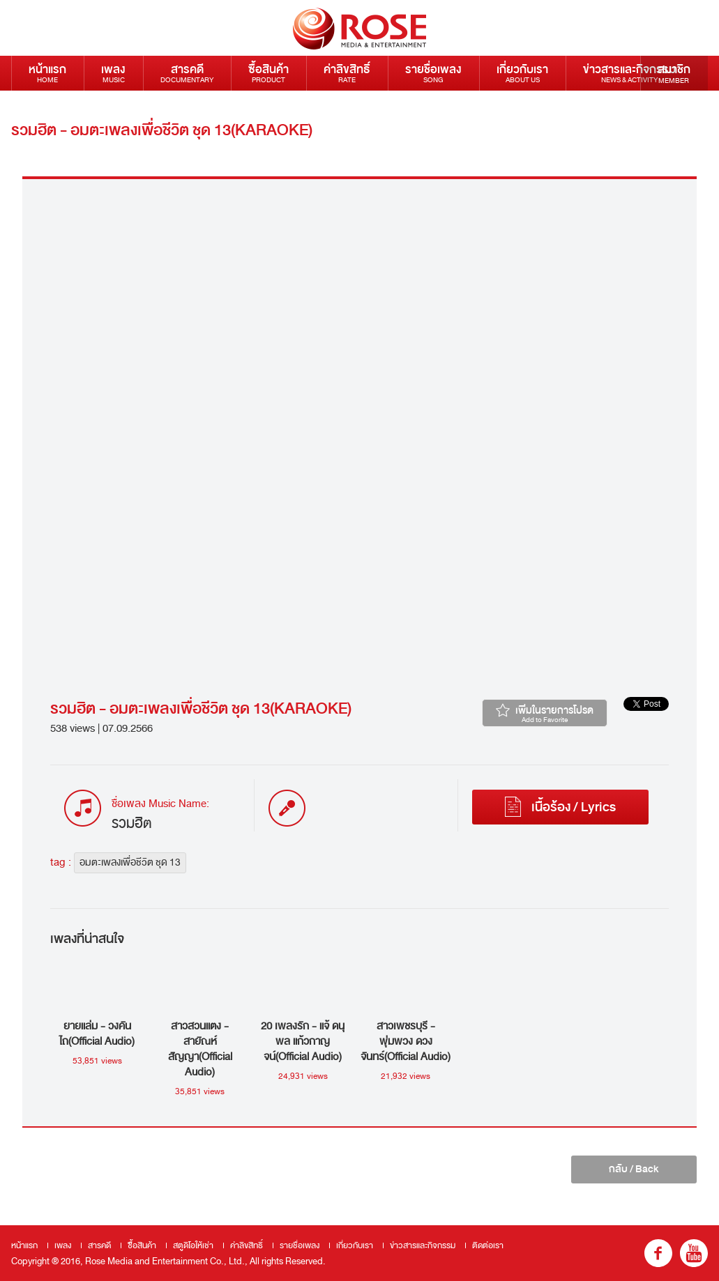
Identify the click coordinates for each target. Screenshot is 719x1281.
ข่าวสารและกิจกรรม (629, 73)
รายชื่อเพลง (433, 73)
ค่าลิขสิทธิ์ (347, 73)
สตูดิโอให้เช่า (193, 1245)
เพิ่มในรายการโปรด (544, 713)
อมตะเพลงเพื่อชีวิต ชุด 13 (130, 862)
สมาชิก (674, 73)
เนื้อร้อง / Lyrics (560, 807)
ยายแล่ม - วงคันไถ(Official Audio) (97, 1034)
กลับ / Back (634, 1169)
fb (658, 1253)
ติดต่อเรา (50, 108)
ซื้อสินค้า (268, 73)
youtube (694, 1253)
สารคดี (186, 73)
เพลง (113, 73)
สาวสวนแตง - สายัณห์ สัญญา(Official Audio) (200, 1049)
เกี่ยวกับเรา (522, 73)
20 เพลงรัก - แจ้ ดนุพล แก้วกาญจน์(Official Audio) (303, 1041)
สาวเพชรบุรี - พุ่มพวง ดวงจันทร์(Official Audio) (406, 1041)
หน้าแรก (47, 73)
